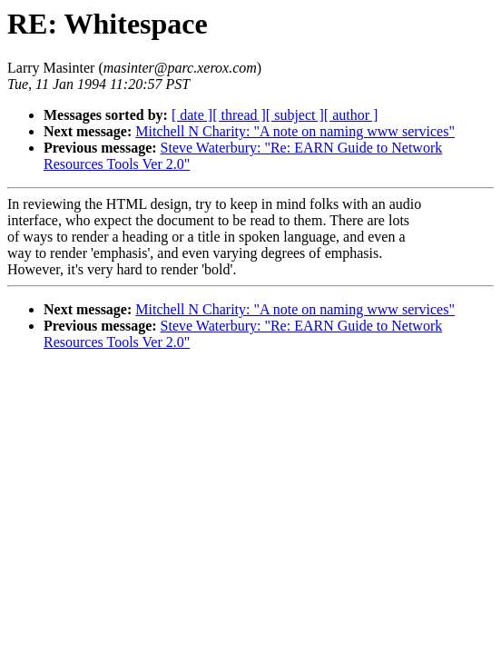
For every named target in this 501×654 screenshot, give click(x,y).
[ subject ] (295, 115)
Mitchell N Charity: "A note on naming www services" (295, 131)
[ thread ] (239, 115)
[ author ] (351, 115)
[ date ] (192, 115)
